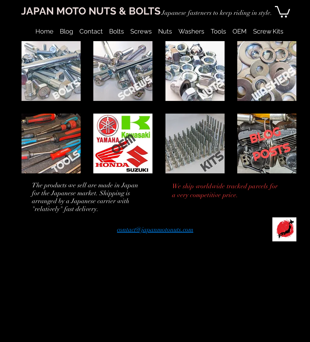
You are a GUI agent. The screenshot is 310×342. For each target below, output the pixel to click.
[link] (282, 11)
